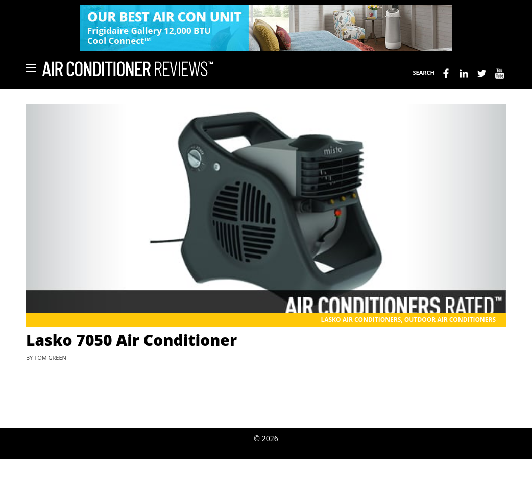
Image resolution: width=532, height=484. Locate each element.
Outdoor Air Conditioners (450, 319)
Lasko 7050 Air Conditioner (131, 340)
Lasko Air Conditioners (361, 319)
